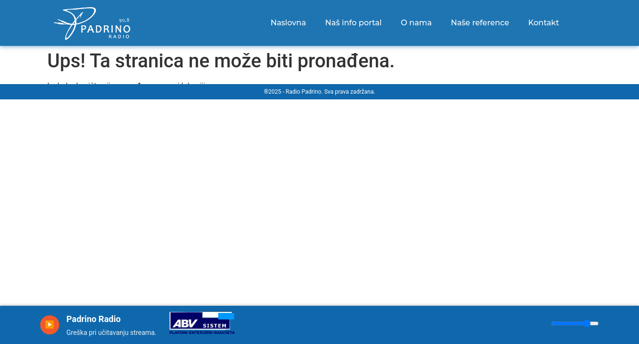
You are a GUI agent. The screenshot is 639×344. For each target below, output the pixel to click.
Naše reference (480, 22)
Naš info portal (353, 22)
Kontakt (543, 22)
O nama (416, 22)
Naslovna (288, 22)
